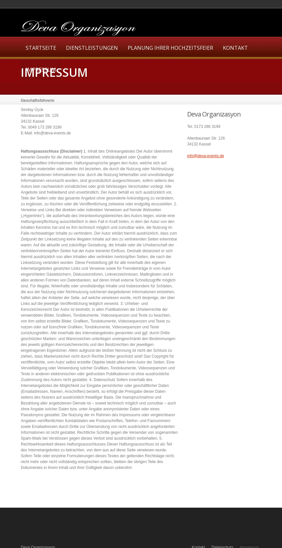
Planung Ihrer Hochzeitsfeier (170, 47)
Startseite (41, 47)
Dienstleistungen (92, 47)
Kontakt (235, 47)
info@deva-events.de (205, 156)
